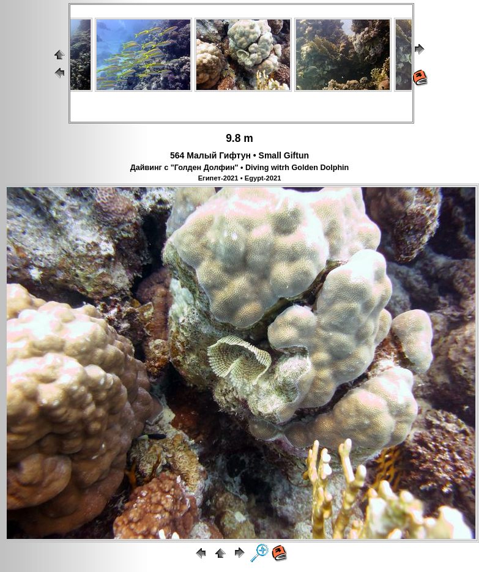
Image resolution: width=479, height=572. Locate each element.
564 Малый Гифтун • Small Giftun (239, 155)
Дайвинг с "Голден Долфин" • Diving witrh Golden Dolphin (239, 167)
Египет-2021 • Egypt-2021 (239, 178)
